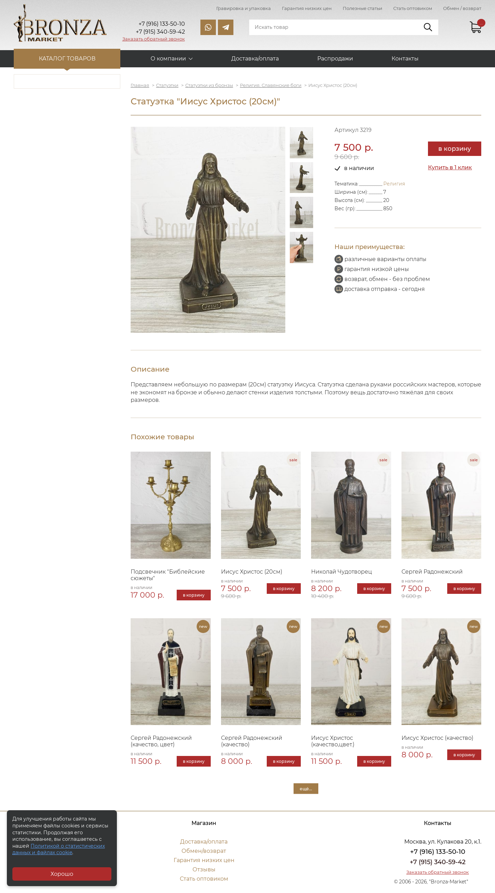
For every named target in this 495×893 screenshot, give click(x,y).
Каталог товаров (67, 58)
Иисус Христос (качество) (437, 738)
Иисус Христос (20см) (251, 571)
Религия (394, 184)
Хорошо (62, 874)
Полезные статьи (362, 8)
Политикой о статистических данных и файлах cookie (58, 849)
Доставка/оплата (255, 58)
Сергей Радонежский (432, 571)
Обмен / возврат (462, 8)
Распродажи (335, 58)
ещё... (306, 788)
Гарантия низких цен (307, 8)
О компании (168, 58)
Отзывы (204, 869)
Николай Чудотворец (341, 571)
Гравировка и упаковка (243, 8)
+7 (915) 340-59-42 (437, 862)
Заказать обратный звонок (153, 39)
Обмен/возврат (204, 851)
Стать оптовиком (412, 8)
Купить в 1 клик (450, 167)
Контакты (405, 58)
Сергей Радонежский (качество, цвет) (161, 741)
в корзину (454, 148)
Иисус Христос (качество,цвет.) (332, 741)
